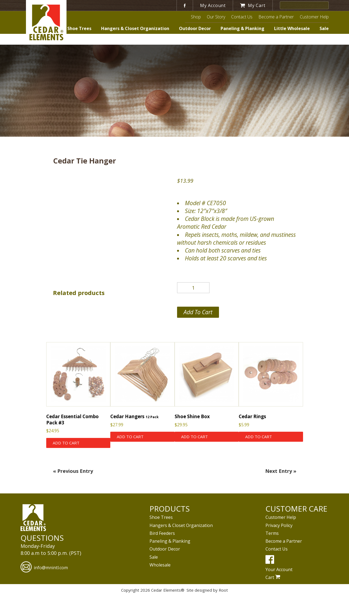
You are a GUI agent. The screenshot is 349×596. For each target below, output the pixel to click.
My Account (213, 5)
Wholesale (160, 565)
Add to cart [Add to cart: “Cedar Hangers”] (130, 436)
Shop (196, 17)
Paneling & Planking (242, 28)
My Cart (252, 5)
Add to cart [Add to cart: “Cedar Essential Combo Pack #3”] (66, 443)
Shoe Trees (79, 28)
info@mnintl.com (44, 568)
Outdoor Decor (195, 28)
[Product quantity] (193, 288)
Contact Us (241, 17)
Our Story (216, 17)
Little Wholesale (292, 28)
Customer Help (314, 17)
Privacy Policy (279, 525)
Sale (324, 28)
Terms (272, 533)
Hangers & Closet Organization (135, 28)
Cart (272, 577)
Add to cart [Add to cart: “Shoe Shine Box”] (194, 436)
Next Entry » (280, 471)
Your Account (279, 569)
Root (223, 590)
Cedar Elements (46, 22)
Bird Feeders (162, 533)
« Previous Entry (73, 471)
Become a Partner (276, 17)
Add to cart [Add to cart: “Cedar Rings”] (258, 436)
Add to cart (198, 312)
